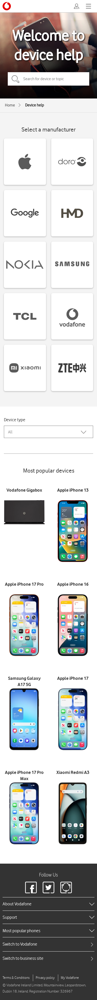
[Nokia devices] (25, 265)
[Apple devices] (25, 161)
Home (10, 105)
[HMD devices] (72, 213)
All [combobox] (10, 431)
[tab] (48, 944)
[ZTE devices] (72, 368)
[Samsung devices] (72, 265)
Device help (34, 105)
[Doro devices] (72, 161)
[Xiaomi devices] (25, 368)
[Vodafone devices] (72, 316)
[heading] (48, 904)
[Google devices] (25, 213)
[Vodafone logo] (7, 6)
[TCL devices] (25, 316)
